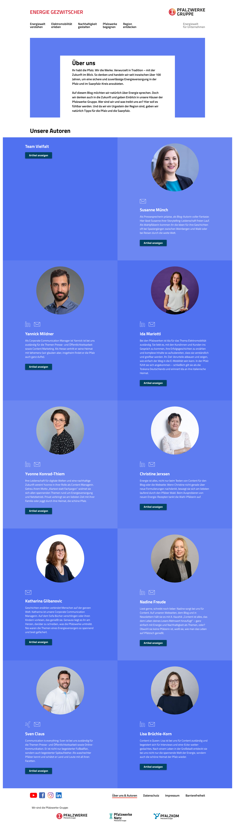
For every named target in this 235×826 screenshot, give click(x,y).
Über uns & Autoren (124, 795)
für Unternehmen (194, 25)
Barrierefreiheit (195, 795)
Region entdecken (129, 25)
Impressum (172, 795)
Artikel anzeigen (38, 155)
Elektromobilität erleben (61, 25)
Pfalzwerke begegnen (110, 25)
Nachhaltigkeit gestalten (87, 25)
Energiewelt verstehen (37, 25)
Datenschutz (151, 795)
